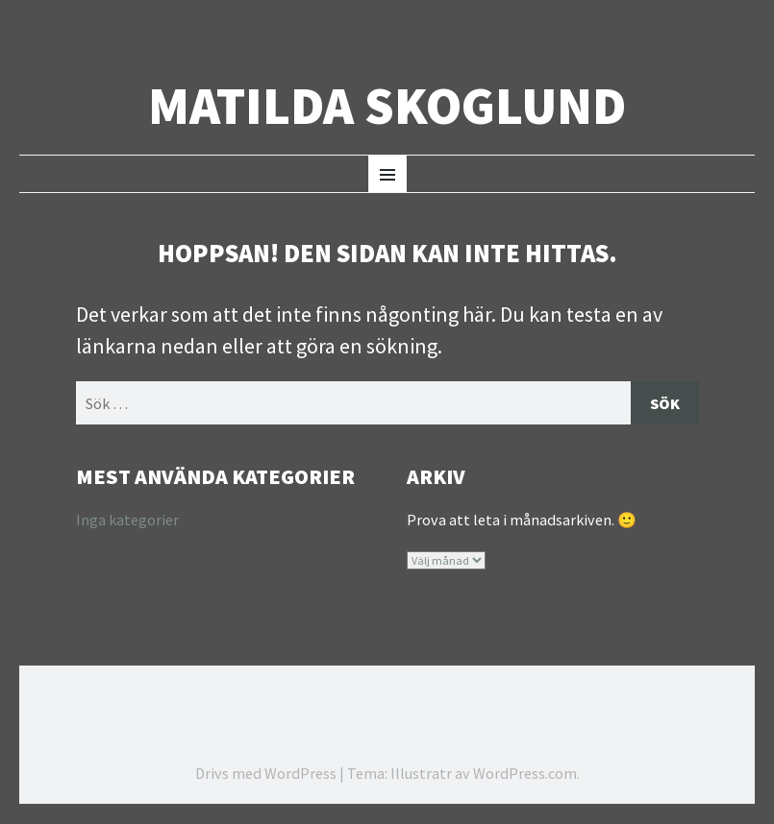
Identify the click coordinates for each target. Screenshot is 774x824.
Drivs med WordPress (266, 774)
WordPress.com (525, 774)
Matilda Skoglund (387, 106)
